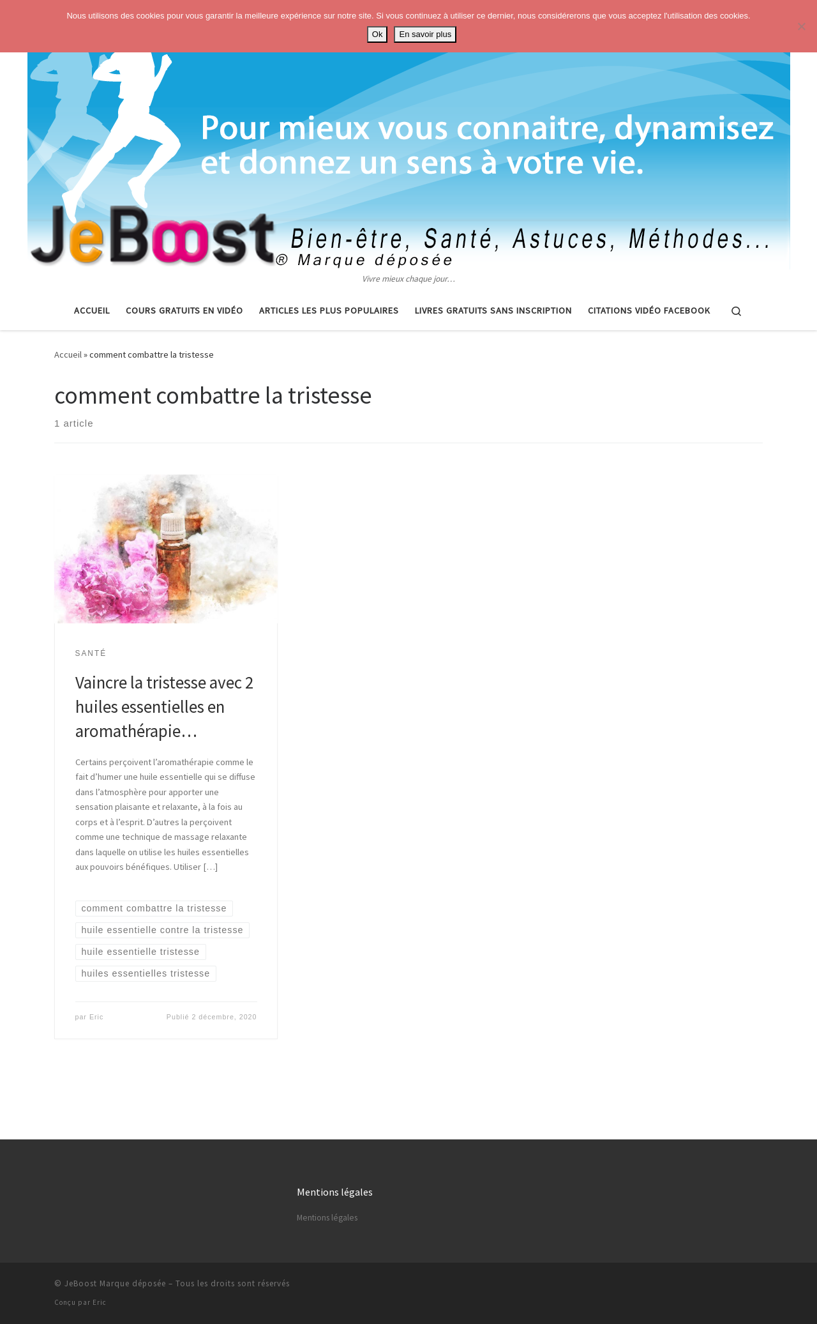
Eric (96, 1017)
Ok (377, 34)
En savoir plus (425, 34)
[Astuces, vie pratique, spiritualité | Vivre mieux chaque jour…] (408, 136)
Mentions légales (327, 1217)
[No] (801, 26)
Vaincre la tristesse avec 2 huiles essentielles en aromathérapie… (164, 706)
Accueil (68, 354)
